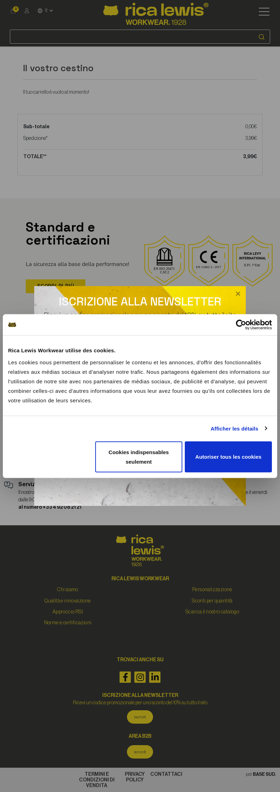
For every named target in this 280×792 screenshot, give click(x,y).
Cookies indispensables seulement (139, 456)
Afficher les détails (234, 429)
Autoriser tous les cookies (228, 457)
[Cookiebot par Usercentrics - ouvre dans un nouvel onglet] (241, 325)
